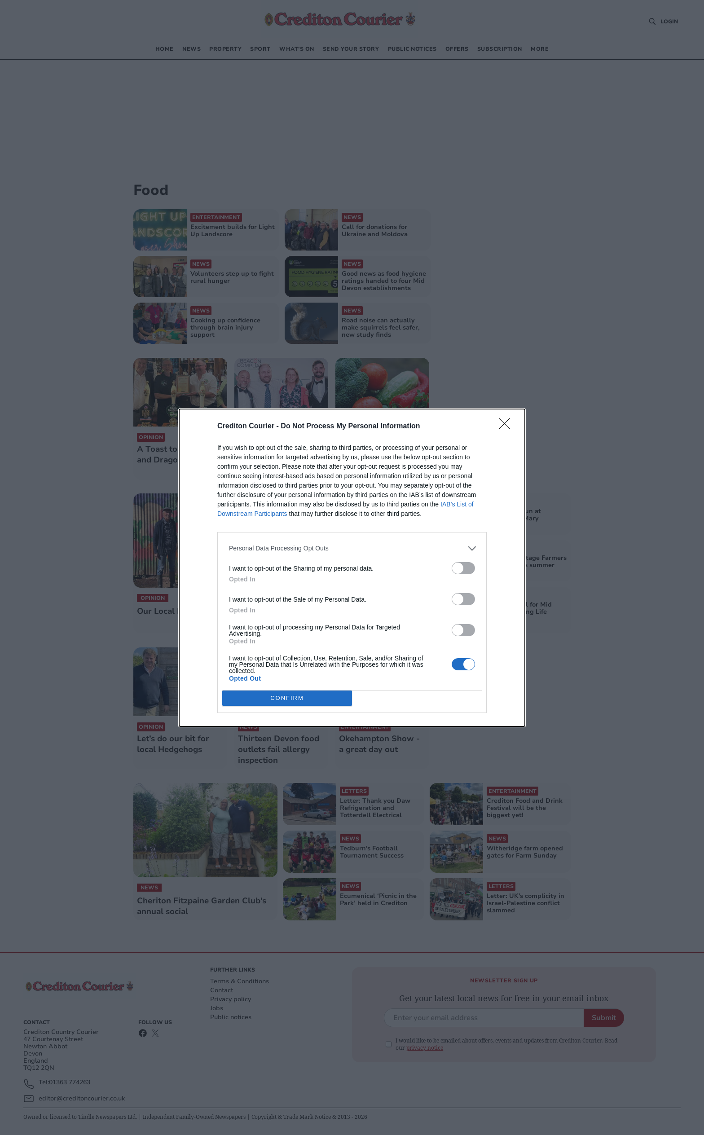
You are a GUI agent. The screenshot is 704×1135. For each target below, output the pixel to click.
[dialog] (352, 567)
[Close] (507, 426)
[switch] (463, 568)
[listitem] (352, 548)
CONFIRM (287, 698)
